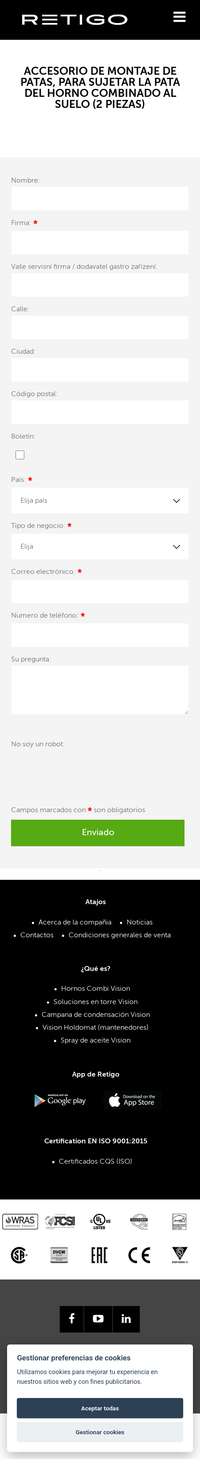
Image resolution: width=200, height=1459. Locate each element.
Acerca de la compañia (75, 922)
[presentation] (78, 772)
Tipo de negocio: (41, 527)
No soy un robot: (38, 744)
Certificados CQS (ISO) (95, 1161)
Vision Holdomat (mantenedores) (95, 1027)
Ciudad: (23, 351)
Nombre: (25, 180)
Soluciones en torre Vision (96, 1002)
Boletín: (23, 436)
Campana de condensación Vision (96, 1015)
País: (21, 481)
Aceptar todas (100, 1408)
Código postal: (34, 394)
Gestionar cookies (100, 1432)
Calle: (20, 309)
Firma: (24, 224)
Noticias (140, 922)
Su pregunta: (31, 659)
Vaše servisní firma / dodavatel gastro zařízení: (84, 267)
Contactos (37, 935)
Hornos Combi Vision (95, 989)
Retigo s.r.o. (82, 33)
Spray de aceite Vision (96, 1040)
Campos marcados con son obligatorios (78, 812)
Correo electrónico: (46, 573)
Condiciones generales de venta (120, 935)
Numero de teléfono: (48, 617)
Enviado (98, 833)
